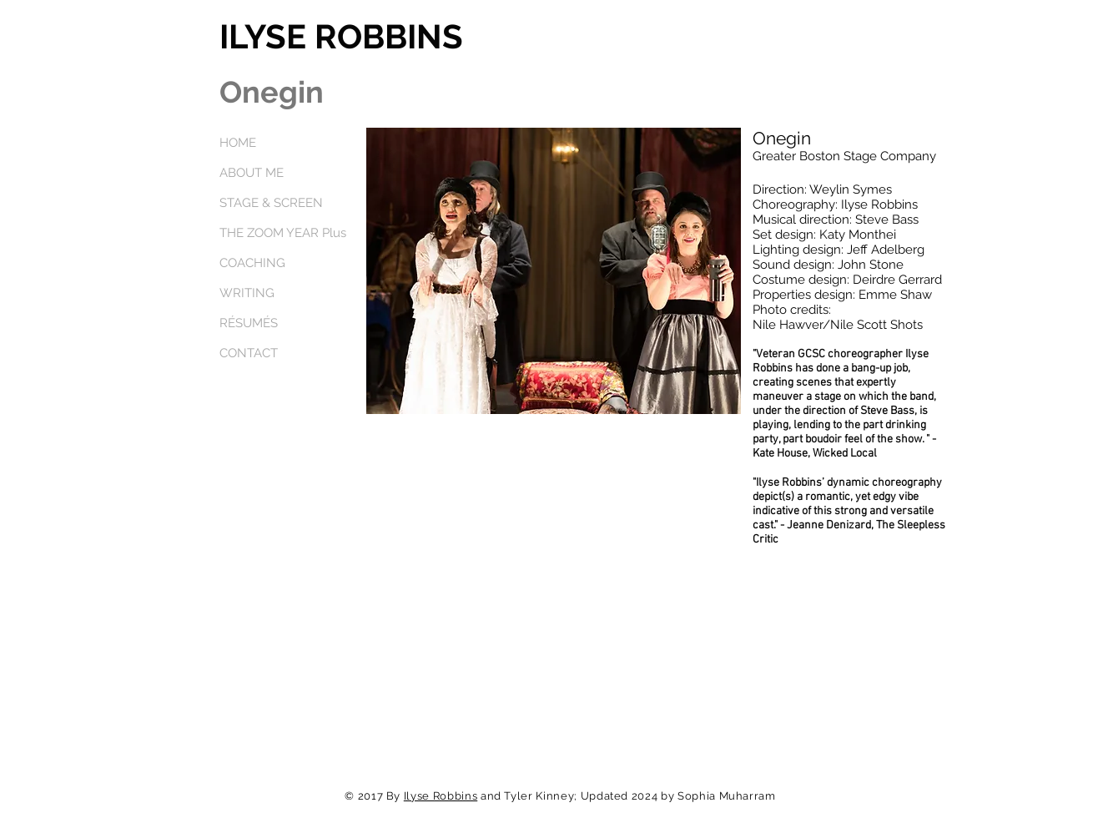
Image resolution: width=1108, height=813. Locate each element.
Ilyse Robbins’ (790, 483)
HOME (237, 142)
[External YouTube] (553, 550)
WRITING (246, 292)
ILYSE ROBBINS (341, 36)
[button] (553, 271)
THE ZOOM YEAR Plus (282, 232)
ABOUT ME (251, 172)
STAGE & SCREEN (271, 202)
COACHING (252, 262)
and (490, 796)
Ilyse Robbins (440, 796)
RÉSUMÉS (248, 323)
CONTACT (248, 353)
